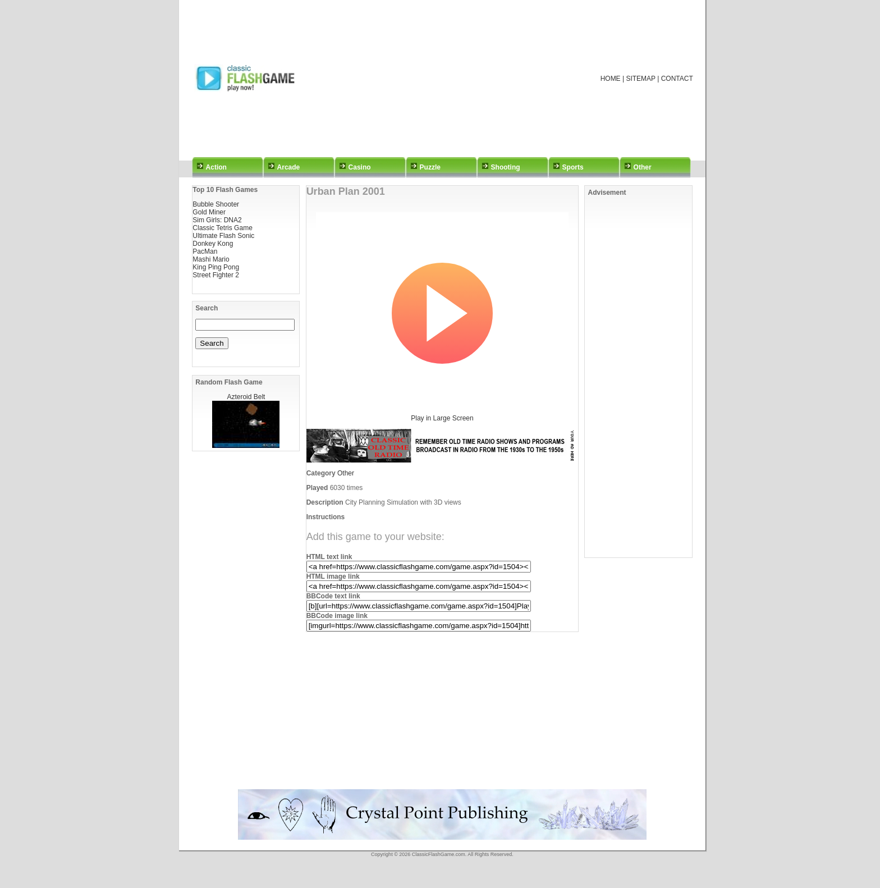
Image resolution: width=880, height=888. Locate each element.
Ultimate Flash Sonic (223, 236)
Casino (360, 167)
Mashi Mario (210, 259)
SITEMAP (640, 79)
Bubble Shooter (215, 204)
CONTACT (677, 79)
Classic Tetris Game (222, 228)
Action (216, 167)
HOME (611, 79)
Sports (573, 167)
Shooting (505, 167)
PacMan (204, 251)
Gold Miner (209, 212)
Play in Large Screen (442, 418)
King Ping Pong (215, 267)
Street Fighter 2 (215, 275)
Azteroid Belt (246, 397)
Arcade (288, 167)
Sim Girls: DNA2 (216, 220)
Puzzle (430, 167)
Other (643, 167)
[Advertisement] (454, 78)
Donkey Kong (212, 244)
